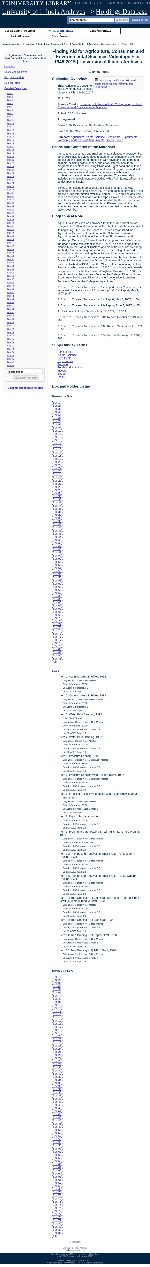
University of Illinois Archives (43, 11)
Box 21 (10, 160)
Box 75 (10, 339)
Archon (72, 1261)
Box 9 (10, 120)
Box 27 (10, 180)
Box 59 (10, 286)
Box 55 (10, 272)
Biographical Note (14, 77)
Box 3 (10, 100)
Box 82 (10, 362)
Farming (62, 140)
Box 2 (10, 97)
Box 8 (10, 117)
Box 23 (10, 166)
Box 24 (10, 170)
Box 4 (10, 103)
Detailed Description (15, 88)
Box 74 (10, 335)
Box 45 (10, 239)
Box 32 (10, 196)
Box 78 (10, 349)
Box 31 (10, 193)
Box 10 (10, 123)
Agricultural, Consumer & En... (53, 44)
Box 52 (10, 262)
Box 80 (10, 355)
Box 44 (10, 236)
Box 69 (10, 319)
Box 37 (10, 213)
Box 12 (10, 130)
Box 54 (10, 269)
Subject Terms (12, 82)
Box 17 (10, 146)
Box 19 (10, 153)
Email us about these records (25, 387)
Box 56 (10, 276)
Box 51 (10, 259)
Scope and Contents (15, 71)
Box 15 (10, 140)
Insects (99, 140)
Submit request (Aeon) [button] (109, 80)
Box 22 (10, 163)
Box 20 (10, 156)
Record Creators (60, 36)
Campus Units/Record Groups (20, 31)
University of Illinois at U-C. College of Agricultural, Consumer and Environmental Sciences (100, 106)
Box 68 (10, 316)
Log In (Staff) (75, 1242)
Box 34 (10, 203)
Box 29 (10, 186)
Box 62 (10, 296)
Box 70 (10, 322)
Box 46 (10, 243)
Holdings (29, 44)
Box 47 (10, 246)
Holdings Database (121, 11)
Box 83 (10, 365)
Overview (9, 66)
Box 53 (10, 266)
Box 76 (10, 342)
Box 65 (10, 306)
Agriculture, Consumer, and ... (104, 44)
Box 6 (10, 110)
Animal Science (95, 137)
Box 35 (10, 206)
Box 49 (10, 253)
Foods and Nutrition (81, 140)
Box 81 (10, 359)
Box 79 (10, 352)
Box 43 (10, 233)
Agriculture (77, 137)
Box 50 (10, 256)
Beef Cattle (113, 137)
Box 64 (10, 302)
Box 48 (10, 249)
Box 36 (10, 209)
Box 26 (10, 176)
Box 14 (10, 136)
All (54, 661)
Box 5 (10, 107)
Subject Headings (20, 36)
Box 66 (10, 309)
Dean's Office (78, 44)
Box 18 (10, 150)
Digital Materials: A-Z (100, 31)
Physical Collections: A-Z (60, 31)
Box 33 (10, 199)
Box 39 (10, 219)
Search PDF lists (139, 20)
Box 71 (10, 326)
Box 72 (10, 329)
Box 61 (10, 292)
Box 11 (10, 126)
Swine (119, 140)
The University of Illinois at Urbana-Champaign (83, 1263)
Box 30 (10, 189)
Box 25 (10, 173)
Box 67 (10, 312)
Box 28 (10, 183)
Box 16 (10, 143)
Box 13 (10, 133)
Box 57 (10, 279)
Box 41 (10, 226)
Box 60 (10, 289)
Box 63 (10, 299)
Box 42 (10, 229)
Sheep (110, 140)
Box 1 (10, 93)
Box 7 (10, 113)
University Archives (11, 44)
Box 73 (10, 332)
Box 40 (10, 223)
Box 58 (10, 282)
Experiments (130, 137)
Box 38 (10, 216)
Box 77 (10, 345)
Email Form (80, 1250)
